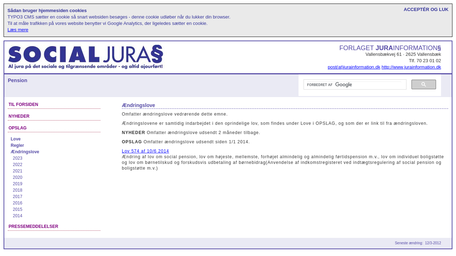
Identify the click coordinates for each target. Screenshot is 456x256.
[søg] (354, 84)
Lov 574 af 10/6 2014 (145, 151)
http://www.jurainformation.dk (411, 67)
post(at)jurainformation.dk (354, 67)
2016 (17, 203)
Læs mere (17, 29)
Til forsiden (23, 104)
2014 (17, 215)
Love (16, 139)
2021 (17, 171)
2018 (17, 190)
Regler (17, 145)
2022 (17, 164)
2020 (17, 177)
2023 (17, 158)
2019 (17, 183)
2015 (17, 209)
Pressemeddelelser (33, 226)
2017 (17, 196)
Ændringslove (25, 151)
